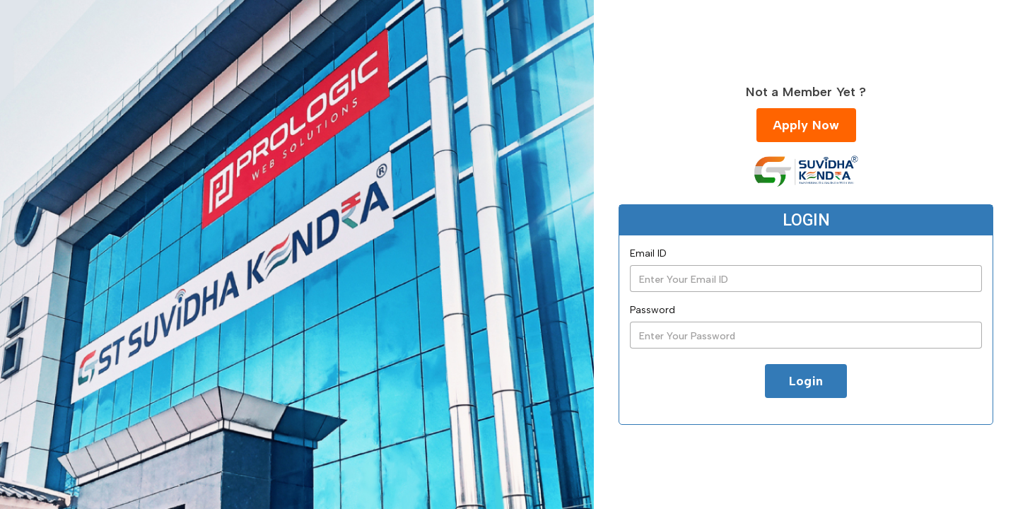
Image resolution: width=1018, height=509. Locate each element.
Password (652, 310)
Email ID (648, 253)
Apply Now (806, 125)
